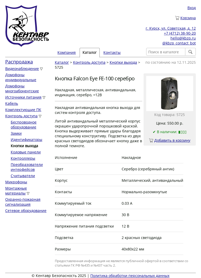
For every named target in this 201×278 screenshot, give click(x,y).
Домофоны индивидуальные (20, 77)
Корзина (188, 17)
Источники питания (23, 97)
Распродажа (19, 62)
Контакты (112, 52)
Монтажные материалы (16, 191)
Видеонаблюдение (22, 68)
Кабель (11, 103)
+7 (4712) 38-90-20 (180, 33)
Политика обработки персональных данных (129, 275)
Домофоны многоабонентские (22, 88)
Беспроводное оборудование (24, 125)
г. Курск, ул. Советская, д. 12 (171, 28)
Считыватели (23, 175)
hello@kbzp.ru (183, 38)
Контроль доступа (21, 115)
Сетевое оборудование (25, 210)
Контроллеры (23, 158)
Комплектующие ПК (23, 109)
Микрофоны (16, 181)
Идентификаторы (26, 139)
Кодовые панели (26, 152)
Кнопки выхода (123, 62)
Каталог (89, 52)
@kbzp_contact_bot (179, 43)
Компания (66, 52)
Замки (16, 133)
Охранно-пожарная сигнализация (22, 202)
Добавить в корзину (172, 140)
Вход (191, 7)
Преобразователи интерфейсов (27, 167)
